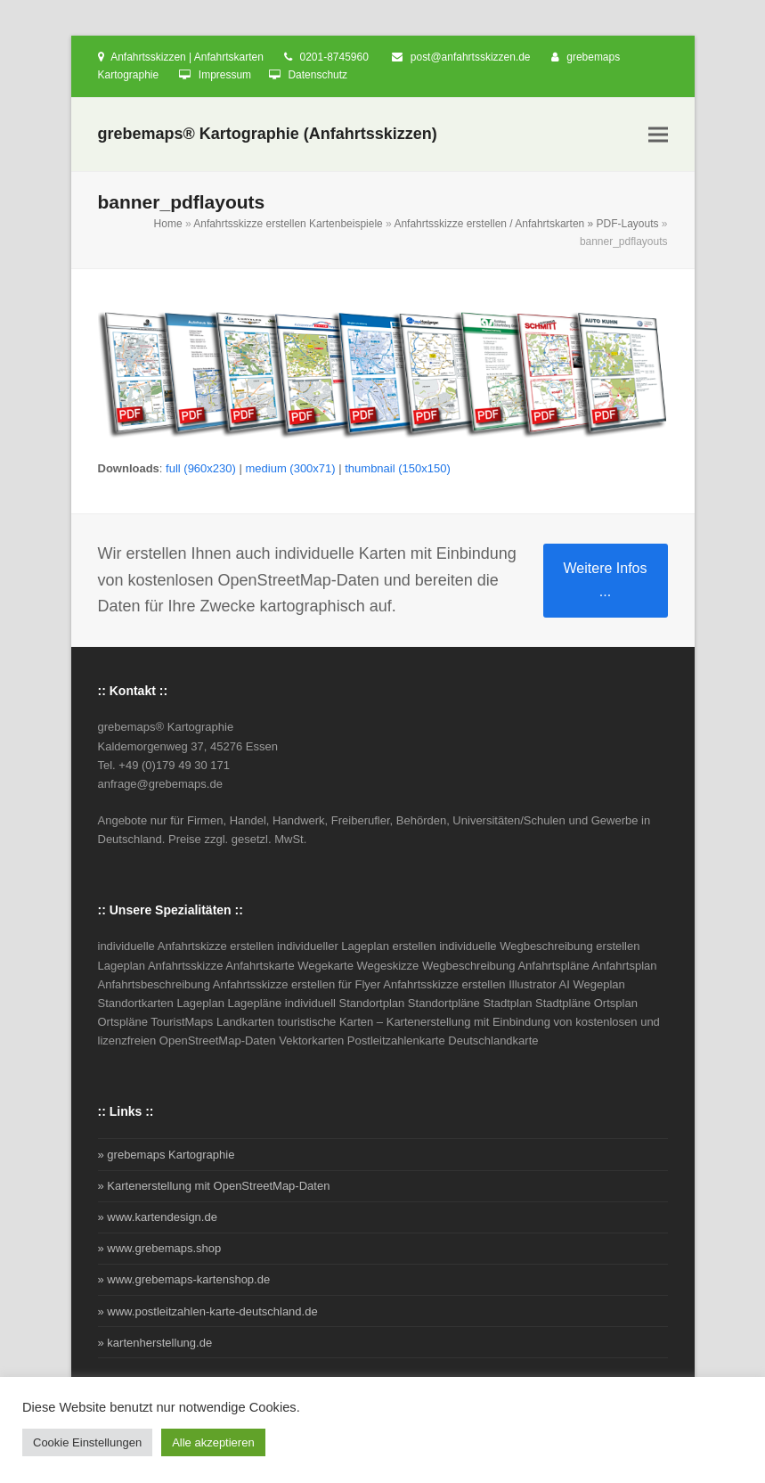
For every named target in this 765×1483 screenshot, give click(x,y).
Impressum (225, 75)
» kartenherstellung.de (155, 1342)
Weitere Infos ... (605, 580)
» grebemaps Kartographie (166, 1154)
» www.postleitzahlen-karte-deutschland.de (208, 1311)
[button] (658, 135)
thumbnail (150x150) (398, 468)
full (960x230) (201, 468)
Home (168, 223)
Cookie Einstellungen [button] (87, 1442)
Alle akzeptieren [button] (213, 1442)
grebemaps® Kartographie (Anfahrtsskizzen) (267, 134)
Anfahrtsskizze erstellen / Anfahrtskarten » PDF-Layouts (526, 223)
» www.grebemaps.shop (160, 1248)
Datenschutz (317, 75)
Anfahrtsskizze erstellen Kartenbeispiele (288, 223)
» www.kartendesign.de (157, 1217)
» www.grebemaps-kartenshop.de (184, 1279)
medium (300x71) (290, 468)
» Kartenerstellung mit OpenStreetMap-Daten (214, 1185)
